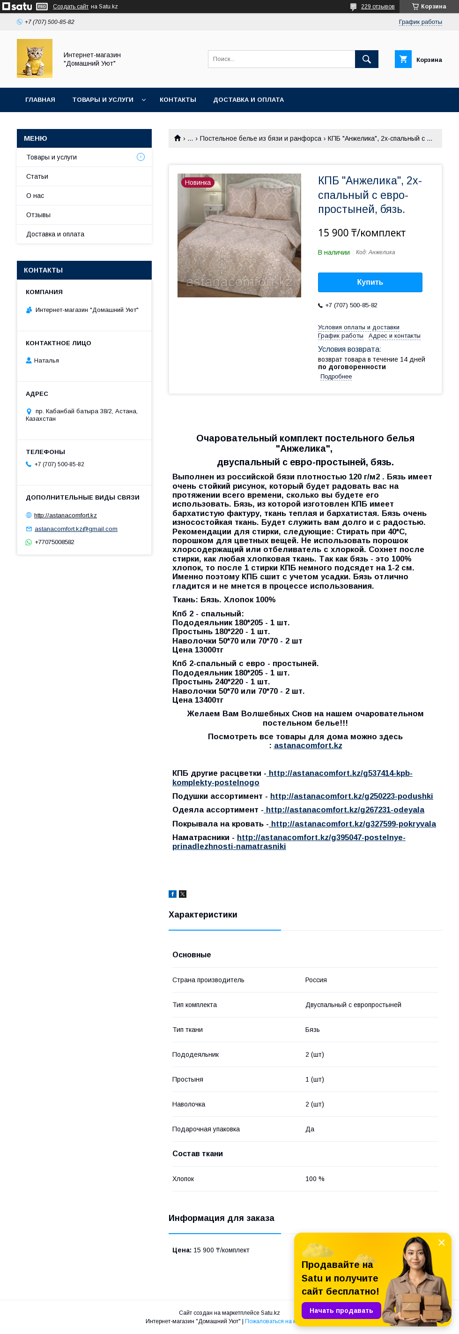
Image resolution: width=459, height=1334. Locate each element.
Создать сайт (71, 6)
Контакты (178, 99)
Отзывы (38, 215)
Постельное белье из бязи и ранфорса (260, 138)
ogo (251, 782)
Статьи (37, 176)
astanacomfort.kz (308, 745)
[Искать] (366, 59)
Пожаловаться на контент (279, 1321)
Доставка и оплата (248, 99)
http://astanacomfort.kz (65, 515)
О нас (35, 195)
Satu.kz (270, 1313)
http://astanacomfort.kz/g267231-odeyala (344, 809)
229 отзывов (378, 6)
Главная (40, 99)
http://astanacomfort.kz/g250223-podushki (351, 796)
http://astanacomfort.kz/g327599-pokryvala (352, 823)
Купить (370, 282)
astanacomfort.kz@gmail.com (76, 528)
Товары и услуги (102, 99)
